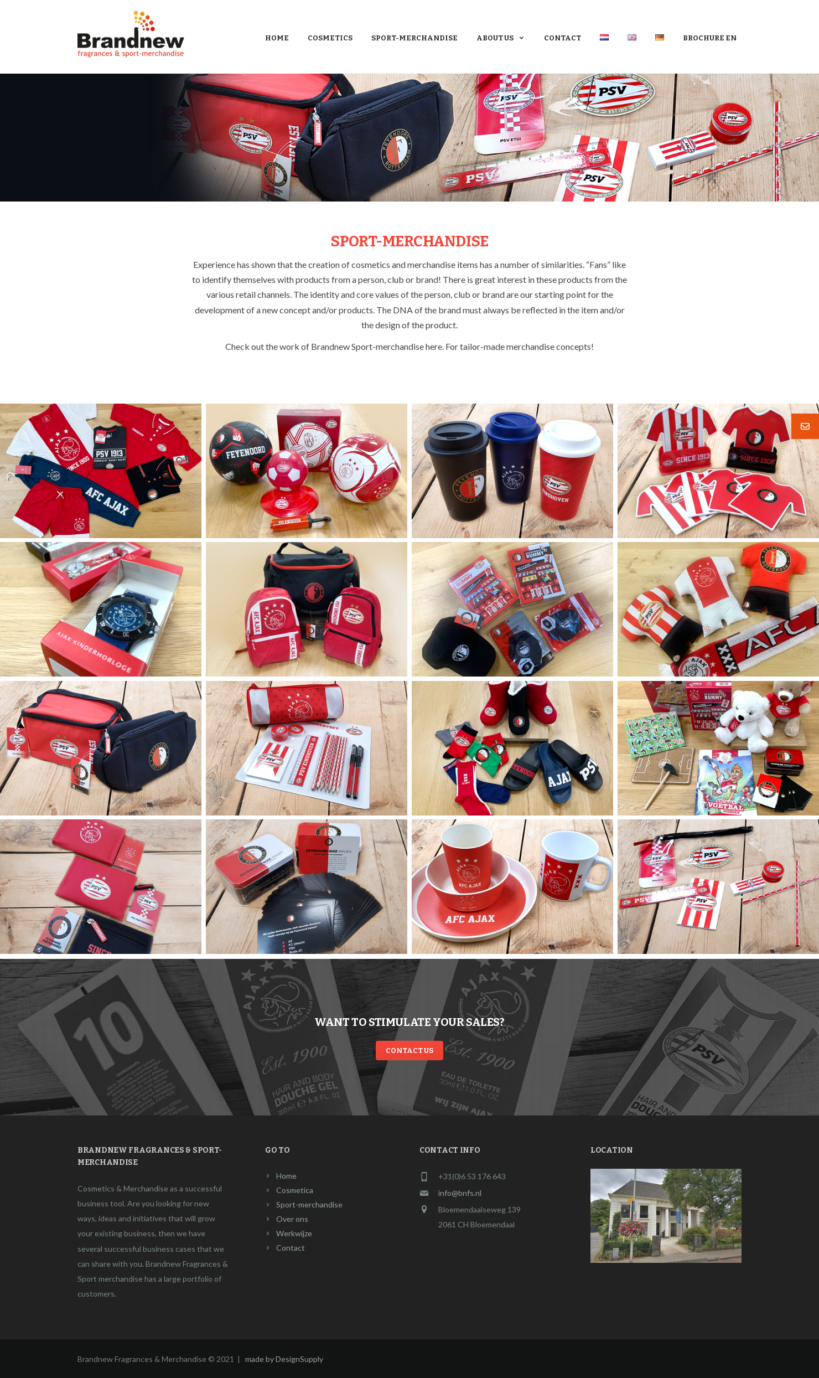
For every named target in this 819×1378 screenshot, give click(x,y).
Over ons (292, 1219)
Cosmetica (294, 1190)
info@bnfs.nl (459, 1193)
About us (500, 38)
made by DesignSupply (284, 1359)
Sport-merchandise (414, 38)
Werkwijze (294, 1233)
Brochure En (710, 38)
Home (277, 38)
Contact (562, 38)
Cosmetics (330, 38)
